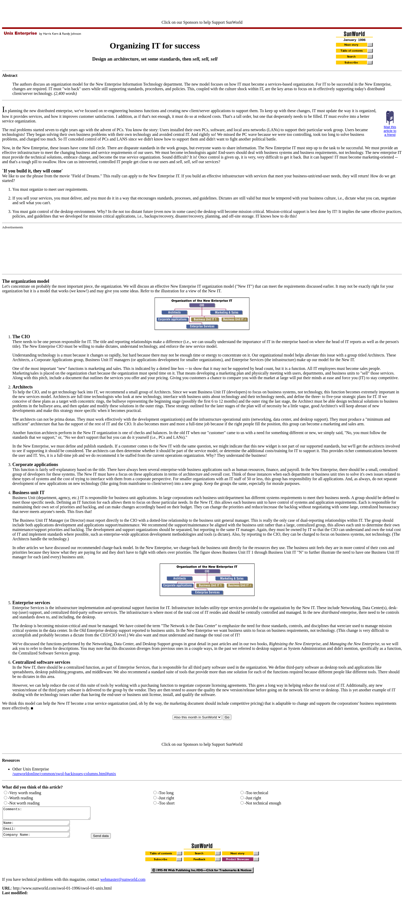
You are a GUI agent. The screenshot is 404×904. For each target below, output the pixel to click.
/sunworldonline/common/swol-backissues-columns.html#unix (64, 774)
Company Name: (40, 839)
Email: (40, 832)
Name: (40, 826)
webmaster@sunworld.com (122, 884)
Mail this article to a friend (390, 131)
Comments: (52, 814)
